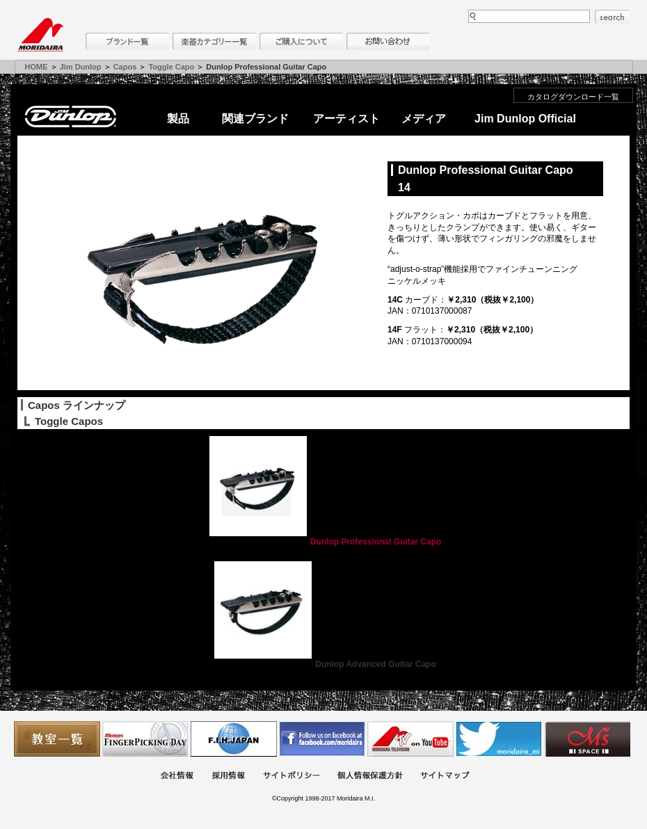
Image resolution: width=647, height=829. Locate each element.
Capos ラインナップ (76, 405)
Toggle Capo (171, 67)
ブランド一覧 (127, 41)
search (612, 17)
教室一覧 (57, 739)
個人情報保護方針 (370, 776)
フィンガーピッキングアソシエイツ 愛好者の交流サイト (145, 739)
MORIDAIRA (40, 34)
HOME (36, 67)
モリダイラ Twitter (499, 739)
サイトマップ (444, 776)
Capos (125, 67)
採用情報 (228, 776)
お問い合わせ (388, 41)
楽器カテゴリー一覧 (214, 41)
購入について (301, 41)
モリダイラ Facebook (322, 739)
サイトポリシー (291, 776)
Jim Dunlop (81, 67)
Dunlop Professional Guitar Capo (324, 542)
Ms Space (587, 739)
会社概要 (177, 776)
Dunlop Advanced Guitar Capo (323, 664)
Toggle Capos (69, 421)
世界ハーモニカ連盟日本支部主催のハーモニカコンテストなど (234, 739)
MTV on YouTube (410, 739)
